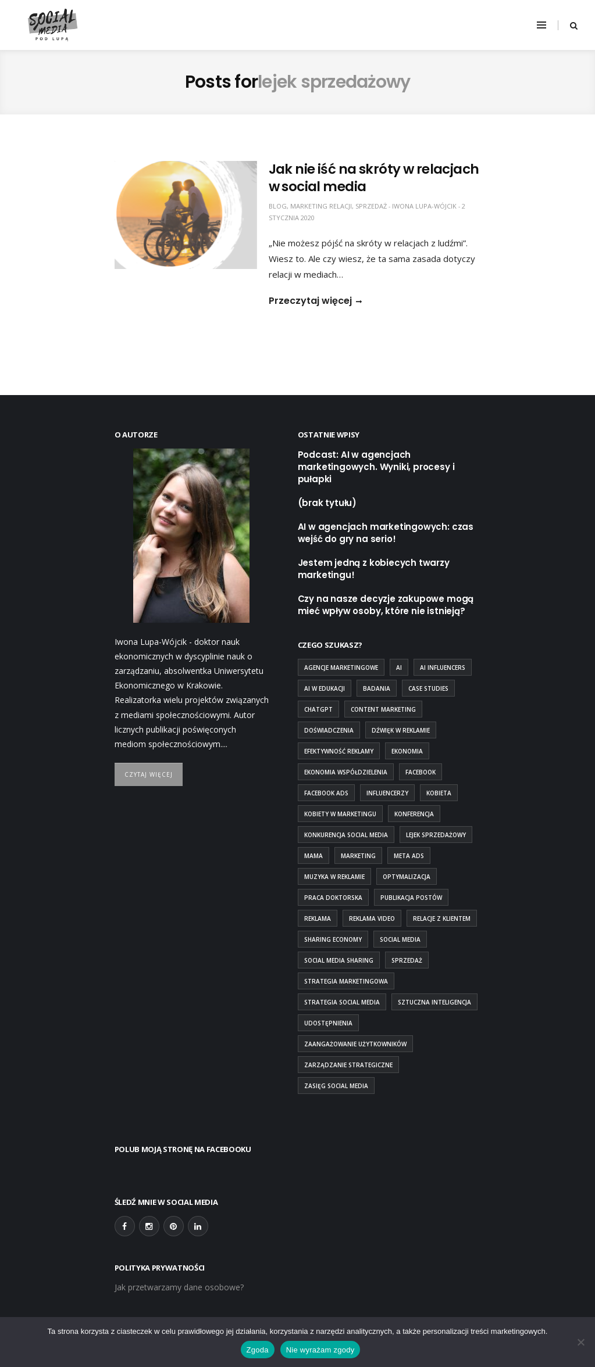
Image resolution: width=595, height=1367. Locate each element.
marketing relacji (321, 206)
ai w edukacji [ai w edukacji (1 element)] (324, 688)
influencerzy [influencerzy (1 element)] (387, 793)
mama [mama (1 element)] (313, 856)
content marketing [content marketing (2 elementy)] (383, 709)
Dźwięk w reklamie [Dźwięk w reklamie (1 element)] (401, 730)
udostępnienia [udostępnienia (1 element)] (328, 1023)
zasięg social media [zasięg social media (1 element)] (336, 1086)
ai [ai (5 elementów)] (399, 667)
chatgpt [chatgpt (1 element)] (318, 709)
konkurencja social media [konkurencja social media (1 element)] (346, 835)
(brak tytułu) (327, 503)
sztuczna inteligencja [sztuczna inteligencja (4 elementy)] (434, 1002)
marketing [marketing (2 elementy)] (358, 856)
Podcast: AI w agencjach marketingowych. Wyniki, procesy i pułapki (376, 467)
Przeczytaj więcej (310, 301)
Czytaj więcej (148, 774)
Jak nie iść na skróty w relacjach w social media (374, 178)
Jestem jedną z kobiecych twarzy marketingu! (374, 569)
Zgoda (258, 1350)
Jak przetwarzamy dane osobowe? (179, 1287)
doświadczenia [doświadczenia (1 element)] (329, 730)
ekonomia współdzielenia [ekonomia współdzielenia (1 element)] (345, 772)
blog (278, 206)
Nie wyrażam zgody (320, 1350)
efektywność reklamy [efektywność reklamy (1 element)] (338, 751)
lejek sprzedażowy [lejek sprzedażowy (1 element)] (436, 835)
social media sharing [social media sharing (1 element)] (338, 960)
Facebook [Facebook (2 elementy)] (420, 772)
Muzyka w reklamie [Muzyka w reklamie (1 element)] (334, 877)
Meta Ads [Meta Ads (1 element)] (409, 856)
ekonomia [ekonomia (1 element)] (407, 751)
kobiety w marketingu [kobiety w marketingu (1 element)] (340, 814)
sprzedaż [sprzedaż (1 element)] (406, 960)
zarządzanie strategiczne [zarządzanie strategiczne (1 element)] (348, 1065)
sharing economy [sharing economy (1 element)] (333, 939)
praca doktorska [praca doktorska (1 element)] (333, 898)
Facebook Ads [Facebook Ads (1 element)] (326, 793)
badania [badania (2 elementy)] (376, 688)
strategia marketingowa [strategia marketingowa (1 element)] (346, 981)
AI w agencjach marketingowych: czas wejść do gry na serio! (385, 533)
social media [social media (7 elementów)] (400, 939)
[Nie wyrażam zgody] (580, 1342)
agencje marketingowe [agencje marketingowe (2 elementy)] (341, 667)
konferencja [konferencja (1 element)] (414, 814)
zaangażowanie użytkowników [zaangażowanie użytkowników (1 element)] (355, 1044)
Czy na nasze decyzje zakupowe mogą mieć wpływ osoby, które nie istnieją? (386, 605)
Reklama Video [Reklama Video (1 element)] (372, 918)
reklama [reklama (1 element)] (317, 918)
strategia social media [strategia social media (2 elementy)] (342, 1002)
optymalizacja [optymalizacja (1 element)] (406, 877)
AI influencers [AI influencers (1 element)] (442, 667)
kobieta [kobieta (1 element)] (438, 793)
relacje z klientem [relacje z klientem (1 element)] (442, 918)
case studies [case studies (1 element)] (428, 688)
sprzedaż (371, 206)
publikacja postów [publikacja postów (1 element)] (411, 898)
